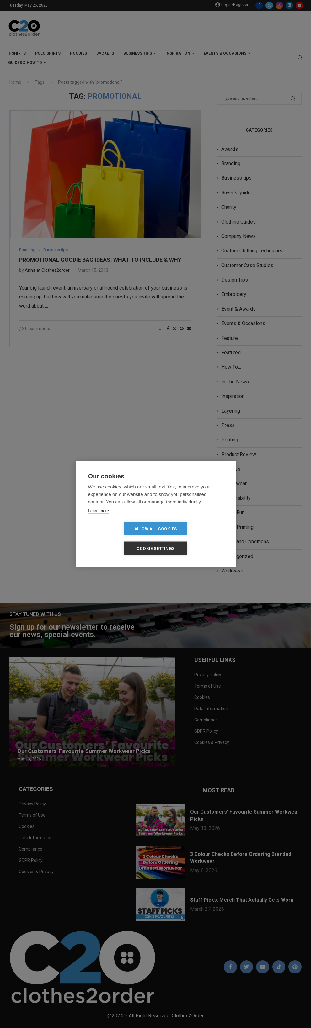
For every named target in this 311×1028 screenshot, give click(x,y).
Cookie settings (192, 538)
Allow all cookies (119, 538)
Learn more (98, 520)
